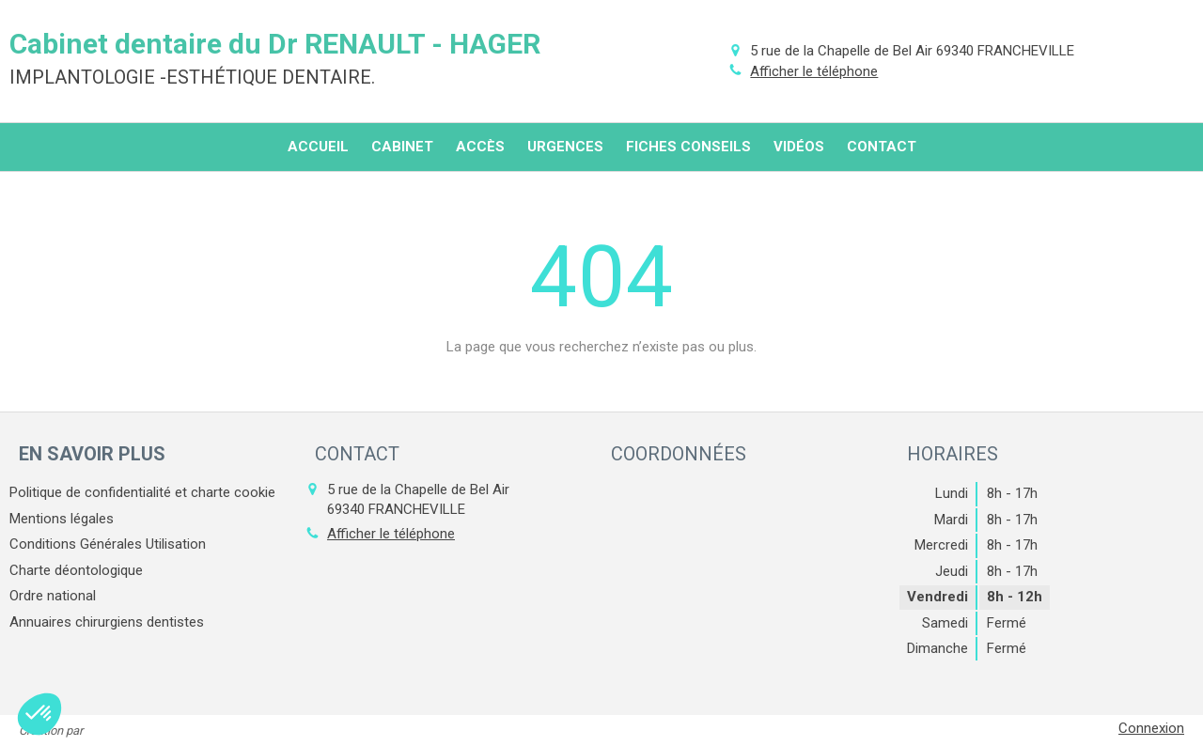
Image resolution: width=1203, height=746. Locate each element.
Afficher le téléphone (814, 71)
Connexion (1151, 728)
